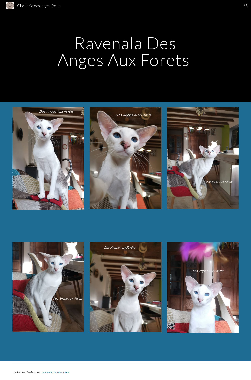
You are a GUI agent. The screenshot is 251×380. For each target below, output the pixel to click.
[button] (246, 5)
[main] (125, 51)
